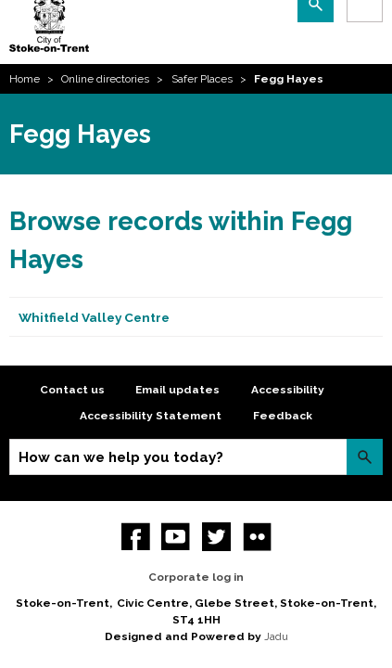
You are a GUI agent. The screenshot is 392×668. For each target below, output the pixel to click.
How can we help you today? (121, 457)
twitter (216, 536)
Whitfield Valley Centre (94, 317)
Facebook (135, 536)
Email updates (177, 389)
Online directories (105, 78)
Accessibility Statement (150, 415)
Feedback (282, 415)
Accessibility (287, 389)
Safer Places (202, 78)
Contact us (72, 389)
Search (365, 457)
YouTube (175, 536)
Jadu (276, 636)
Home (24, 78)
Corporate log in (196, 577)
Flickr (257, 536)
